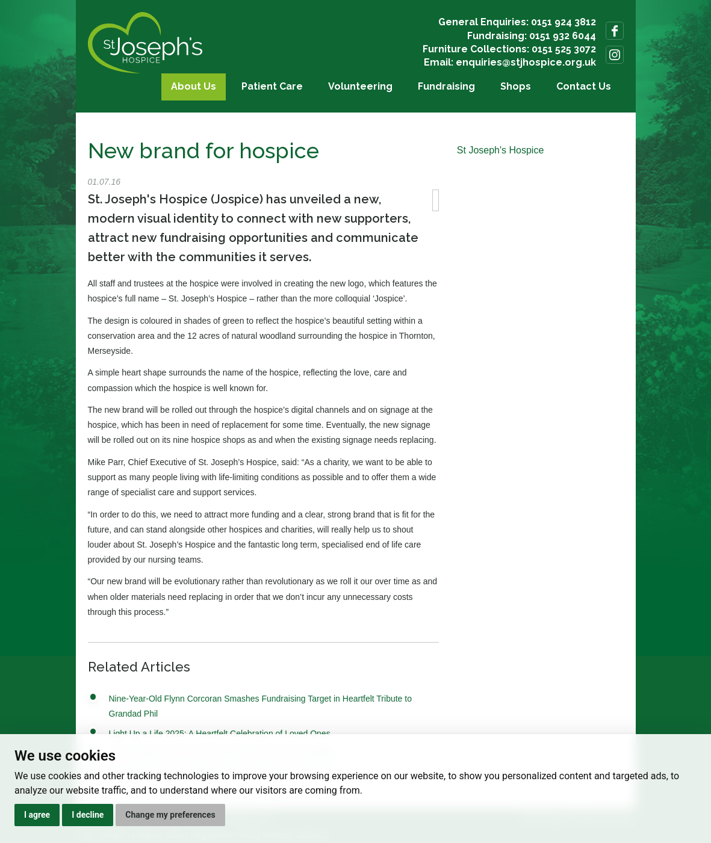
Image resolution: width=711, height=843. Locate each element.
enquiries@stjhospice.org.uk (526, 62)
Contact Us (583, 86)
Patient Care (272, 86)
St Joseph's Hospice (500, 150)
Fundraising (446, 86)
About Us (193, 86)
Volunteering (360, 86)
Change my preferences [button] (170, 815)
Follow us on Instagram (615, 55)
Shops (515, 86)
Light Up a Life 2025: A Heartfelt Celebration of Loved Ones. (221, 733)
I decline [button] (88, 815)
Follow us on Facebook (615, 31)
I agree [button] (37, 815)
